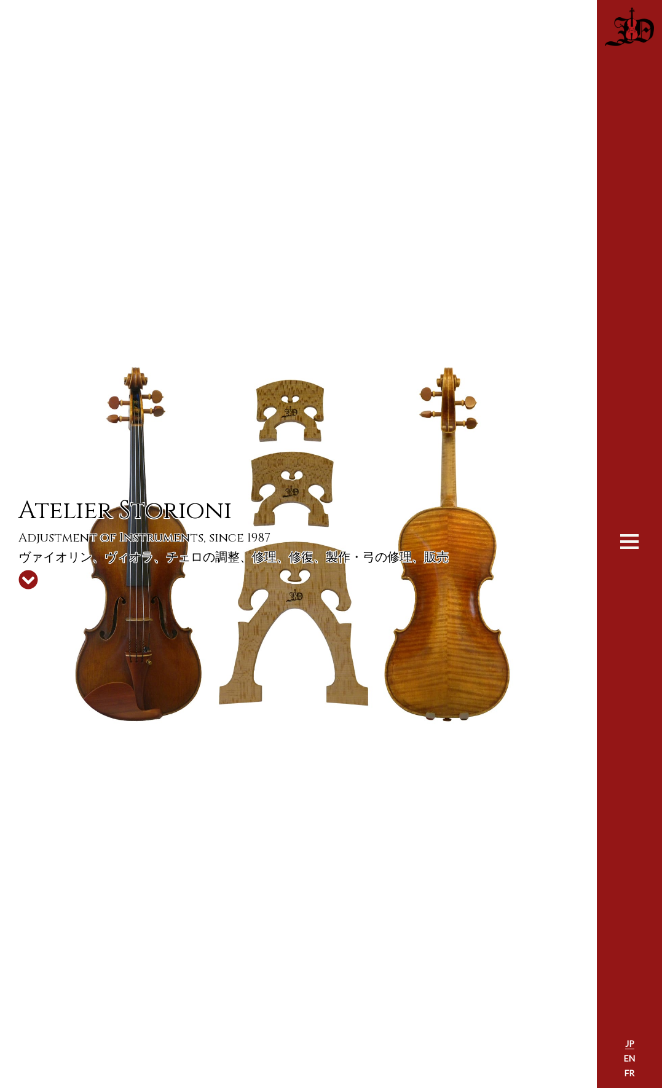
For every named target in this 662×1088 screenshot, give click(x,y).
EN (629, 1058)
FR (629, 1073)
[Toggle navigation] (629, 540)
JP (629, 1043)
